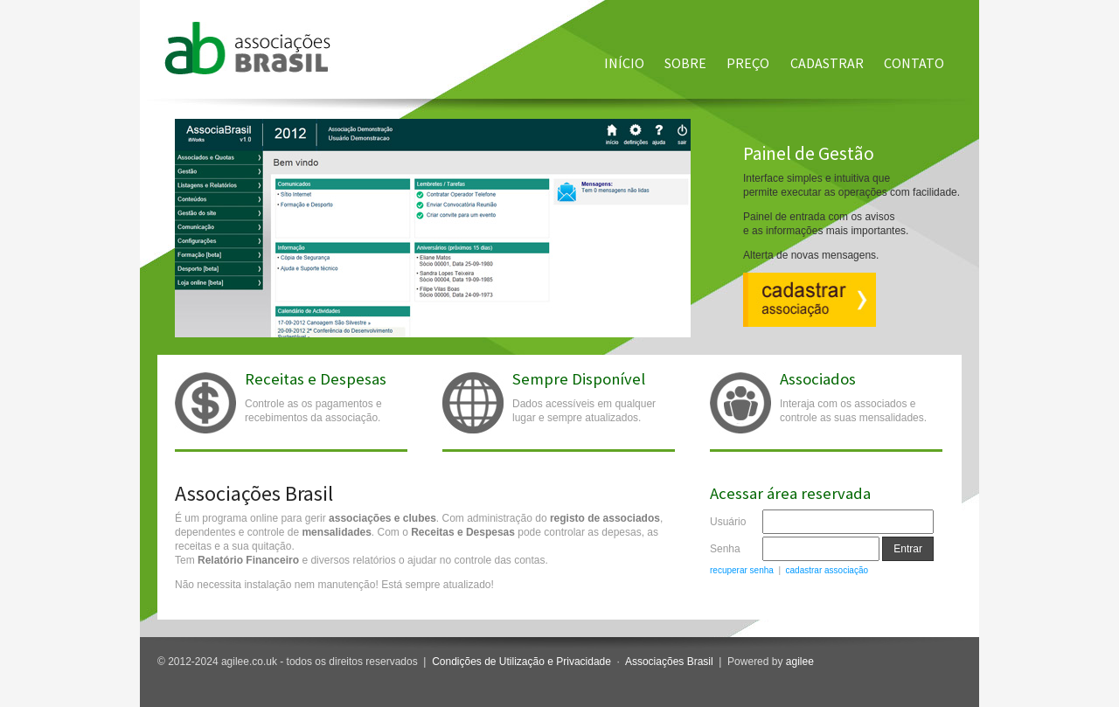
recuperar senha (742, 570)
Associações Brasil (669, 661)
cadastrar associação (827, 570)
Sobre (685, 63)
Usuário (728, 522)
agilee (800, 661)
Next (969, 206)
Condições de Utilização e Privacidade (521, 661)
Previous (166, 206)
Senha (725, 549)
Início (624, 63)
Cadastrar (827, 63)
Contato (914, 63)
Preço (747, 63)
